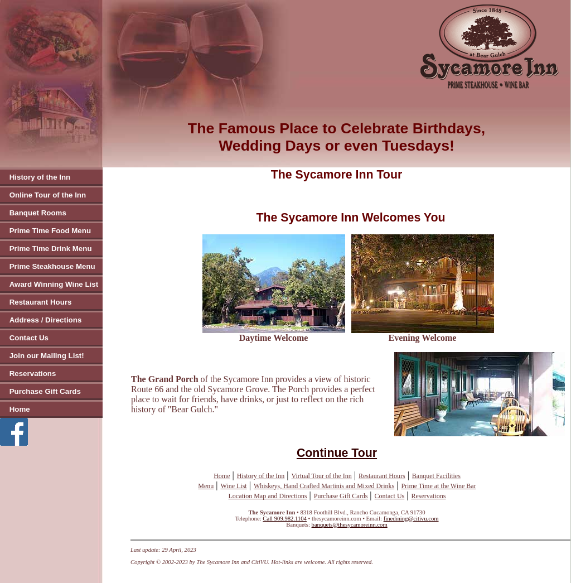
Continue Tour (337, 453)
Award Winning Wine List (53, 284)
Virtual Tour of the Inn (322, 476)
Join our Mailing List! (46, 355)
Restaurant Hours (40, 302)
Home (19, 409)
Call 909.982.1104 (285, 518)
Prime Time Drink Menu (50, 248)
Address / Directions (45, 320)
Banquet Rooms (37, 213)
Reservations (32, 373)
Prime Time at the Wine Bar (438, 486)
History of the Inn (40, 177)
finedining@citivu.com (411, 518)
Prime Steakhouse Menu (52, 266)
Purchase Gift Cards (45, 391)
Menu (206, 486)
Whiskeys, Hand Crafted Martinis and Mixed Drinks (324, 486)
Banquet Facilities (436, 476)
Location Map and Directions (268, 496)
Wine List (234, 486)
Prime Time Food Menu (50, 231)
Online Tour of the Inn (47, 195)
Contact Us (29, 338)
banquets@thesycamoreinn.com (350, 525)
